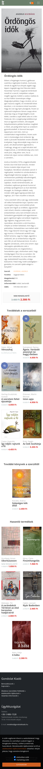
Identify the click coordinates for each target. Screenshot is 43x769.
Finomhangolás (32, 559)
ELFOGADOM (21, 765)
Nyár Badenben (32, 604)
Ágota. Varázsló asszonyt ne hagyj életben (32, 351)
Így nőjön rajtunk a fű (10, 444)
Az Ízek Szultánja (32, 442)
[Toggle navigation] (38, 3)
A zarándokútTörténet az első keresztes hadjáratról (10, 608)
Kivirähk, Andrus (21, 271)
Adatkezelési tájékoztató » (11, 693)
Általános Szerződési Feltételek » (13, 691)
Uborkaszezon (10, 559)
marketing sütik (23, 760)
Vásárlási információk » (10, 696)
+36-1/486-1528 (8, 714)
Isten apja (32, 397)
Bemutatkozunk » (7, 684)
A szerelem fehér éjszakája (10, 398)
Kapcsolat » (5, 686)
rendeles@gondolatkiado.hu (17, 724)
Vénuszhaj (10, 348)
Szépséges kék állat (21, 503)
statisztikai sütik (22, 757)
